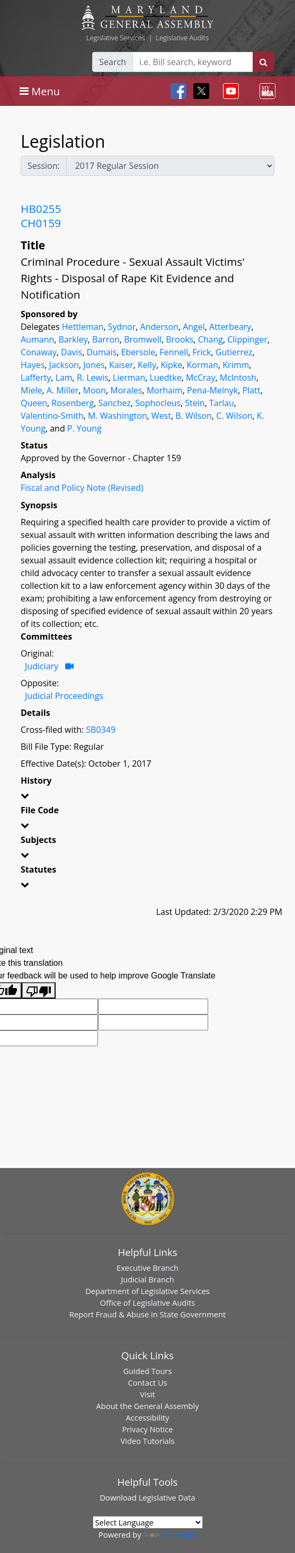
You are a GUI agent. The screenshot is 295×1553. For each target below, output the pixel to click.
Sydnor (122, 327)
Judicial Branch (147, 1279)
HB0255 (41, 208)
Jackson (64, 365)
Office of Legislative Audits (147, 1302)
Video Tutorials (148, 1440)
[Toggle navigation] (40, 91)
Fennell (173, 352)
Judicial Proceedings (64, 696)
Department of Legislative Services (147, 1291)
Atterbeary (230, 327)
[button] (147, 797)
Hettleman (83, 327)
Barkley (73, 339)
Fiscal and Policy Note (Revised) (82, 487)
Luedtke (166, 377)
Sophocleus (158, 403)
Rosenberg (72, 403)
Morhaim (165, 390)
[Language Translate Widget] (148, 1522)
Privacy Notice (147, 1429)
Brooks (179, 339)
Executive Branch (147, 1267)
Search (112, 62)
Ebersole (138, 352)
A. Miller (63, 390)
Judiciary (41, 666)
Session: (44, 166)
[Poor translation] (39, 990)
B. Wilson (193, 415)
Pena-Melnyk (212, 390)
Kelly (147, 365)
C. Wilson (234, 415)
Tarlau (221, 403)
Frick (202, 352)
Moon (94, 390)
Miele (31, 390)
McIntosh (238, 377)
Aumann (37, 339)
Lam (64, 377)
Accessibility (147, 1417)
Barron (106, 339)
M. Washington (117, 415)
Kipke (171, 365)
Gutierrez (234, 352)
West (161, 415)
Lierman (129, 377)
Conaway (39, 352)
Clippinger (247, 339)
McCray (201, 377)
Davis (71, 352)
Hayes (32, 365)
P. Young (84, 428)
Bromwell (143, 339)
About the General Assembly (147, 1406)
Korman (202, 365)
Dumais (101, 352)
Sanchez (115, 403)
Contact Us (147, 1382)
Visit (147, 1394)
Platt (252, 390)
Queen (34, 403)
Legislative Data (167, 1497)
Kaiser (121, 365)
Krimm (235, 365)
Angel (194, 327)
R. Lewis (93, 377)
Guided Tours (147, 1371)
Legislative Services (115, 37)
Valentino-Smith (52, 415)
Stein (194, 403)
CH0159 (41, 223)
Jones (93, 365)
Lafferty (36, 377)
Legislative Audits (182, 37)
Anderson (159, 327)
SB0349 (100, 729)
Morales (126, 390)
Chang (210, 339)
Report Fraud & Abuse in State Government (147, 1314)
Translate (169, 1534)
